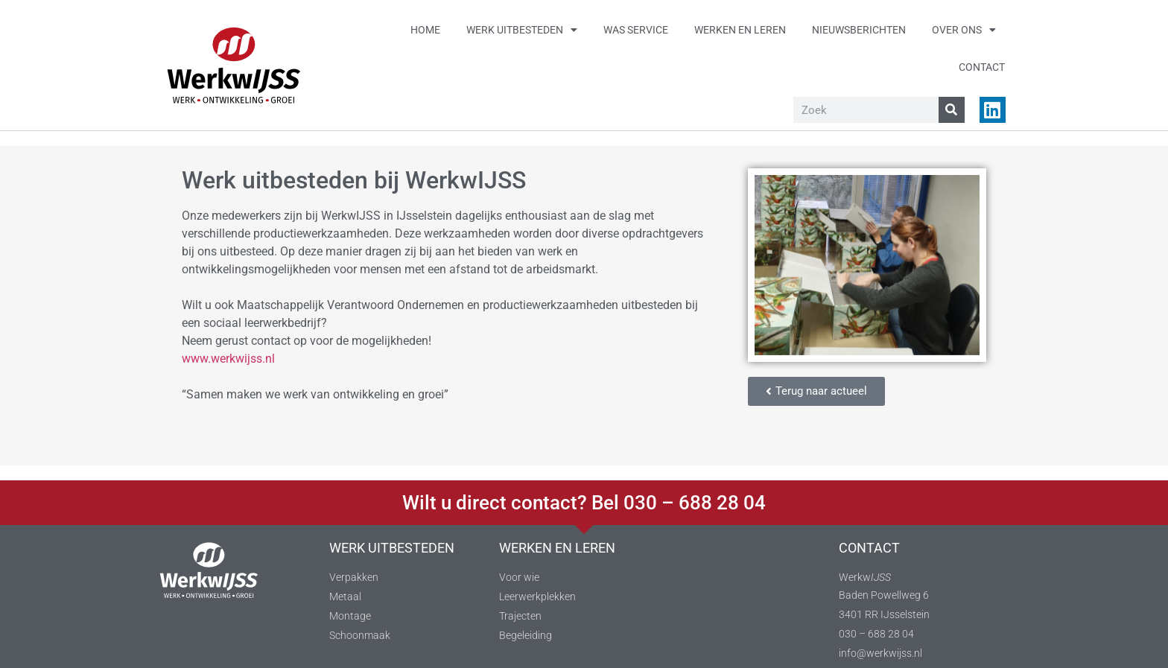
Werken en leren (740, 30)
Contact (982, 67)
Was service (635, 30)
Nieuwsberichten (859, 30)
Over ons (964, 29)
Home (425, 30)
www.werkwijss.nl (228, 359)
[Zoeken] (952, 110)
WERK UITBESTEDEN (391, 548)
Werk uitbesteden (521, 29)
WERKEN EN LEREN (557, 548)
